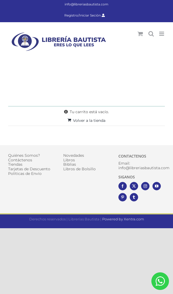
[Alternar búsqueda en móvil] (151, 34)
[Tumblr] (134, 197)
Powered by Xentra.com (123, 219)
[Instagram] (145, 186)
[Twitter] (134, 186)
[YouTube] (156, 186)
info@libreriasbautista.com (86, 4)
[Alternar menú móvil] (162, 34)
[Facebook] (122, 186)
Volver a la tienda (89, 120)
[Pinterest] (122, 197)
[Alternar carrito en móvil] (140, 34)
